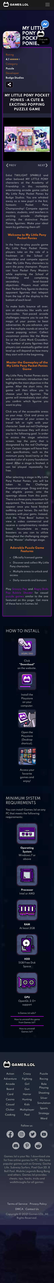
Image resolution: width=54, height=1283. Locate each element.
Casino (10, 1099)
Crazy (27, 1074)
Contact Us (32, 1209)
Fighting (27, 1079)
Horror (27, 1094)
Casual (10, 1104)
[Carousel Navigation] (27, 165)
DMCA (19, 1209)
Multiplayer (27, 1109)
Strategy (43, 1113)
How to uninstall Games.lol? (27, 1030)
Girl (27, 1084)
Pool (27, 1114)
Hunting (27, 1099)
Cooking (10, 1114)
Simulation (43, 1103)
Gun (27, 1089)
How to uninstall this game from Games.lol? (27, 1021)
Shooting (43, 1093)
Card (10, 1094)
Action (10, 1074)
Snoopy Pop (19, 589)
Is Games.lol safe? (27, 1013)
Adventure (10, 1079)
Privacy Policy (38, 1204)
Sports (44, 1108)
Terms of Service (17, 1204)
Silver (43, 1098)
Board (10, 1089)
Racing (44, 1079)
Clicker (10, 1109)
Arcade (10, 1084)
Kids (27, 1104)
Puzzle (44, 1074)
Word (43, 1118)
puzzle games (15, 596)
